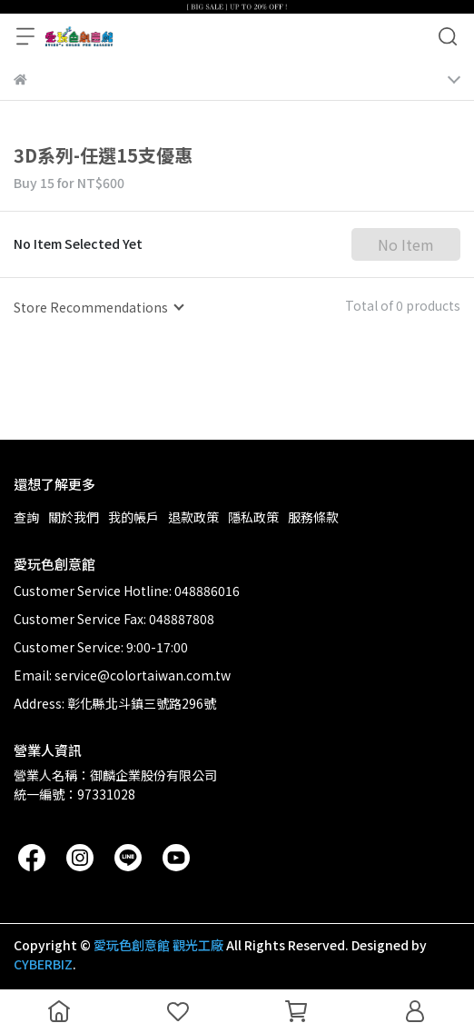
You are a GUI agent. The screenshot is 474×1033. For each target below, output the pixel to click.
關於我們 (73, 517)
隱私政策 (253, 517)
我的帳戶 (133, 517)
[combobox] (98, 307)
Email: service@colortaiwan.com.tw (122, 675)
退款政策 (193, 517)
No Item (406, 244)
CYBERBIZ (43, 964)
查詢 (26, 517)
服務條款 (313, 517)
